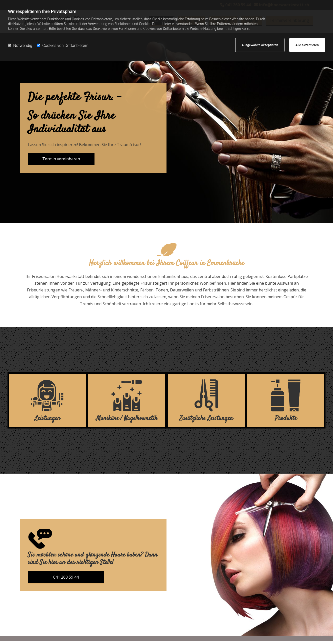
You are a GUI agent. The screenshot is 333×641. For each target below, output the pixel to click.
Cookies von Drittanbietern (62, 45)
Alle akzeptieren (307, 45)
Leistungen (47, 418)
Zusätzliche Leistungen (206, 418)
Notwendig (20, 45)
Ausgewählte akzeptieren (260, 45)
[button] (61, 159)
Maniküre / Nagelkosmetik (127, 418)
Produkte (286, 418)
